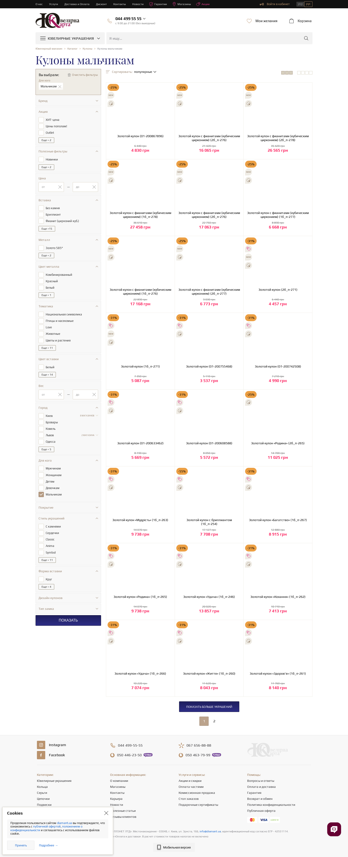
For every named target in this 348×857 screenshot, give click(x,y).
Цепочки (43, 798)
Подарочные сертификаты (198, 804)
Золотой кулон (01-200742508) (278, 366)
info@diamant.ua (210, 831)
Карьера (116, 798)
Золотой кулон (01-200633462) (140, 443)
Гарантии (161, 4)
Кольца (42, 786)
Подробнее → (48, 845)
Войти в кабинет (275, 4)
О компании (119, 780)
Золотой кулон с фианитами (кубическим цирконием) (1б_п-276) (140, 291)
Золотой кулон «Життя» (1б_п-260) (209, 673)
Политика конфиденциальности (271, 804)
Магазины (185, 4)
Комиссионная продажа (197, 792)
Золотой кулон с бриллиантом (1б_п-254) (209, 522)
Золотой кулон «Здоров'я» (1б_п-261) (278, 673)
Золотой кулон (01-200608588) (209, 443)
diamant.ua (65, 823)
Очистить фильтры (85, 74)
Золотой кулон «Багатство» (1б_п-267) (278, 520)
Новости (140, 4)
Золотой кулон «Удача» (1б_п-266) (140, 673)
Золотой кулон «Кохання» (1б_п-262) (278, 597)
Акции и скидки (190, 780)
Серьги (42, 792)
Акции (207, 4)
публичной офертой (47, 826)
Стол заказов (189, 798)
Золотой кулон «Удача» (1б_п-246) (209, 597)
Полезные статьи (123, 810)
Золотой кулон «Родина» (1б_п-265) (140, 597)
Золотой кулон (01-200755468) (209, 366)
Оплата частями (191, 786)
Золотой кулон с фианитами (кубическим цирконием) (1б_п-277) (278, 215)
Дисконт (103, 4)
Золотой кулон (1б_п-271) (140, 366)
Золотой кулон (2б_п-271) (277, 289)
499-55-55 (130, 745)
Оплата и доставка (261, 786)
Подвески (44, 804)
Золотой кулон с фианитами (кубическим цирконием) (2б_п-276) (209, 138)
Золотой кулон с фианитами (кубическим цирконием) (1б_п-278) (140, 215)
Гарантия (254, 792)
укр (300, 4)
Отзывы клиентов (123, 816)
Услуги (53, 4)
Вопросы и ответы (260, 780)
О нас (39, 4)
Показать (68, 612)
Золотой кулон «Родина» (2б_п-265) (278, 443)
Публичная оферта (261, 810)
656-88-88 (198, 745)
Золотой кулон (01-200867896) (140, 136)
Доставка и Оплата (78, 4)
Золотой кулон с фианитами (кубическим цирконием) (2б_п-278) (278, 138)
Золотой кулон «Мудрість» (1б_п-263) (140, 520)
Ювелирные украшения (54, 780)
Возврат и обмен (260, 798)
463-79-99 (198, 755)
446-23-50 (129, 755)
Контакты (121, 4)
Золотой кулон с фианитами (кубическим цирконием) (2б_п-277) (209, 291)
